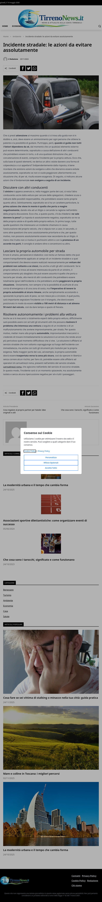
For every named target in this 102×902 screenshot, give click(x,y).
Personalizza (51, 457)
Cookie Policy (30, 451)
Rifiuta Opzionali (51, 463)
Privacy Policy (44, 451)
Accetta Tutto (51, 468)
